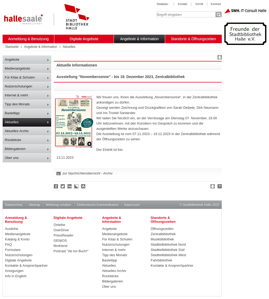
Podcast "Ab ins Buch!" (71, 251)
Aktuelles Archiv (17, 131)
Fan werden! (56, 186)
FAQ (8, 244)
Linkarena (76, 186)
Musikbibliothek (162, 239)
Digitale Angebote (84, 39)
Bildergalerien (15, 149)
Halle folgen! (63, 186)
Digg (69, 186)
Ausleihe (11, 229)
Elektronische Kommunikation (97, 205)
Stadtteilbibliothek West (168, 255)
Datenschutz (14, 205)
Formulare (12, 250)
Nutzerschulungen (18, 86)
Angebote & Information (139, 39)
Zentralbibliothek (163, 234)
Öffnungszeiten (162, 229)
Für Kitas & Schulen (20, 77)
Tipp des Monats (17, 104)
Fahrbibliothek (161, 260)
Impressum (132, 205)
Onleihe (59, 225)
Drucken (219, 58)
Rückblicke (13, 140)
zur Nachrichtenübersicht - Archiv (87, 173)
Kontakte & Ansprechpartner (26, 265)
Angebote (12, 59)
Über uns (12, 158)
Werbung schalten (58, 205)
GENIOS (60, 241)
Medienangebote (17, 68)
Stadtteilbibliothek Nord (168, 244)
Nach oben (219, 187)
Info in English (16, 276)
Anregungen (14, 271)
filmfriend (60, 246)
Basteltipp (12, 113)
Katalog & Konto (17, 239)
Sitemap (34, 205)
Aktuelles (12, 122)
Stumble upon (83, 186)
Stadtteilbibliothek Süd (167, 250)
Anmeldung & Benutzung (28, 39)
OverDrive (61, 230)
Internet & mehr (16, 95)
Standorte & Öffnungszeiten (193, 39)
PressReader (63, 235)
